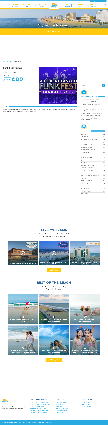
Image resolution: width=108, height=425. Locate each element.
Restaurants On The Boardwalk (90, 175)
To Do (78, 5)
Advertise (34, 422)
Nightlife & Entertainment (89, 167)
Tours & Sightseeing (86, 180)
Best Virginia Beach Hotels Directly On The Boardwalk (90, 100)
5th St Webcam (86, 402)
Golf (82, 160)
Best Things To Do (61, 402)
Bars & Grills (84, 193)
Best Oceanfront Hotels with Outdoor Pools (90, 105)
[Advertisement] (54, 47)
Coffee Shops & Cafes (87, 144)
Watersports (84, 183)
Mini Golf (83, 186)
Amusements (84, 134)
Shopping (83, 178)
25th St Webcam (86, 404)
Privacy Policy (41, 422)
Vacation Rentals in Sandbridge (38, 412)
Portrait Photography (87, 173)
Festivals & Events (86, 152)
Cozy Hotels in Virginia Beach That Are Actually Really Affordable (92, 114)
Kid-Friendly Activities (87, 165)
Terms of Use (49, 422)
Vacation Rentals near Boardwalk (39, 410)
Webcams (66, 5)
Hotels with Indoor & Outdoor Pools (40, 404)
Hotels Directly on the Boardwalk (39, 402)
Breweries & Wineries (87, 142)
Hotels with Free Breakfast (37, 406)
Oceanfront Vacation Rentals (38, 408)
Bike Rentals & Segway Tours (89, 139)
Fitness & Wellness (86, 157)
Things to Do (60, 399)
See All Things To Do (54, 360)
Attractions (84, 136)
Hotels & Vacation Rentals (38, 399)
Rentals (41, 5)
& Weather (92, 5)
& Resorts (15, 5)
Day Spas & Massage (86, 147)
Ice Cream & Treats (86, 162)
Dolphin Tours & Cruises (88, 149)
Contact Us (28, 422)
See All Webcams (54, 270)
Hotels (28, 5)
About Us (21, 422)
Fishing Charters (86, 191)
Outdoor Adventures (87, 170)
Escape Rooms (85, 188)
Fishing (83, 155)
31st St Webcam (86, 406)
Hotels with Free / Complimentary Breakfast (92, 110)
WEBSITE (7, 79)
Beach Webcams (87, 399)
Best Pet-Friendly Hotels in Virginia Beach (90, 119)
